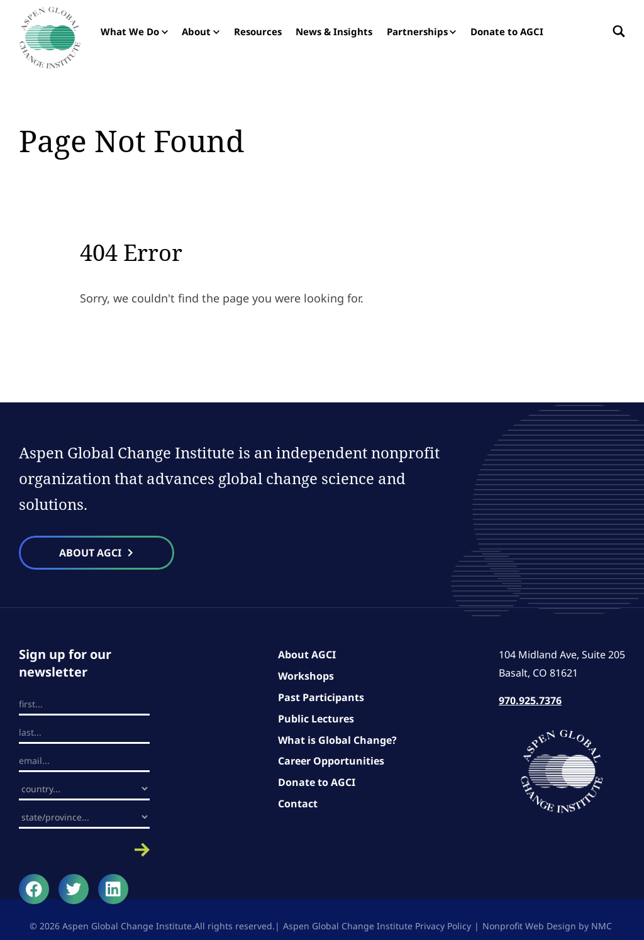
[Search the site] (615, 31)
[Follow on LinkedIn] (113, 889)
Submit (84, 850)
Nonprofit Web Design (529, 926)
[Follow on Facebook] (34, 889)
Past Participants (321, 697)
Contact (298, 803)
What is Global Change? (337, 740)
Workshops (306, 676)
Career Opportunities (331, 761)
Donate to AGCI (316, 782)
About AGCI (307, 654)
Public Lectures (316, 719)
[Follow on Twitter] (73, 889)
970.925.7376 (530, 700)
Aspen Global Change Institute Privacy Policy (377, 926)
